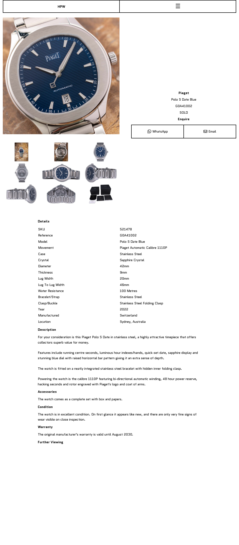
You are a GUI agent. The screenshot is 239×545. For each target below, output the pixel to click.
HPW (61, 6)
